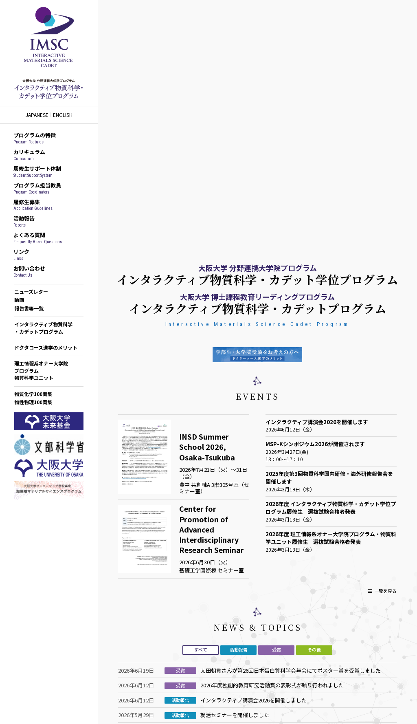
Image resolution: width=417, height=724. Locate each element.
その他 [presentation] (314, 649)
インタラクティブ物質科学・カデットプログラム (43, 327)
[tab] (200, 650)
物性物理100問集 (33, 401)
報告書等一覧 (29, 308)
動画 (19, 299)
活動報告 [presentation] (239, 649)
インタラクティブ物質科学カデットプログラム (48, 53)
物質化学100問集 (33, 393)
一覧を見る (385, 591)
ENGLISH (62, 114)
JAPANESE (37, 114)
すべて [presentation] (200, 649)
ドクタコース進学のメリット (45, 347)
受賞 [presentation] (276, 649)
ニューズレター (31, 291)
